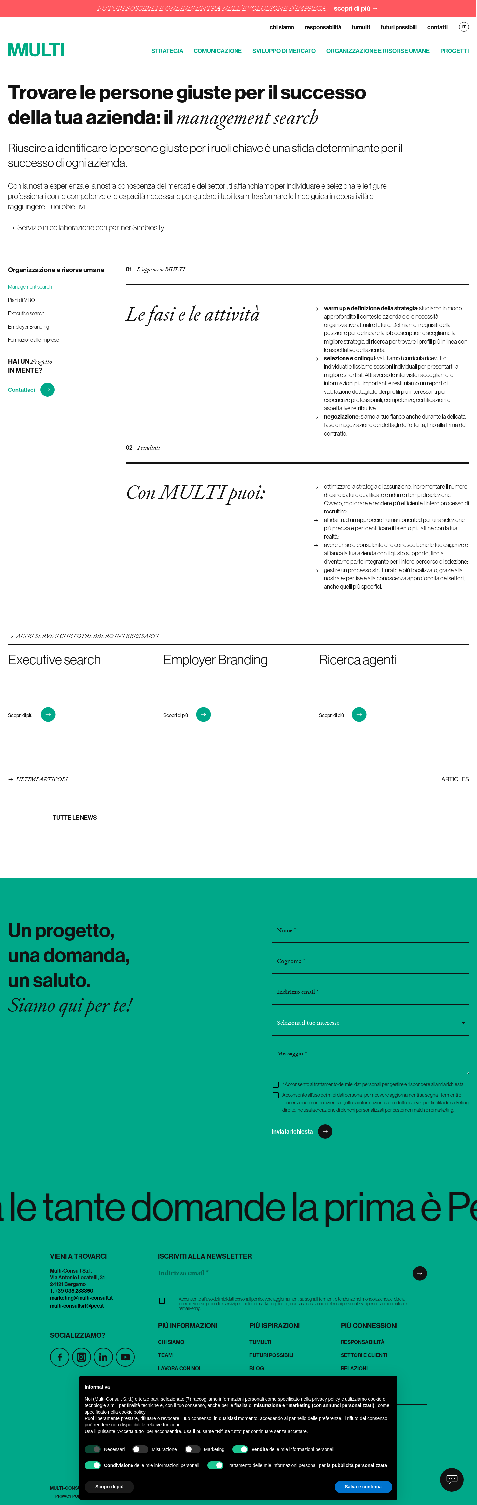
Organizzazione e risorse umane (378, 51)
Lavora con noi (179, 1368)
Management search (30, 286)
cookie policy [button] (132, 1412)
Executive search (26, 313)
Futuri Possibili (399, 27)
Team (165, 1355)
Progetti (454, 51)
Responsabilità (323, 27)
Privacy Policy (70, 1496)
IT (464, 27)
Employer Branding (28, 326)
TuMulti (361, 27)
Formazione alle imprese (33, 339)
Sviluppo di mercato (284, 51)
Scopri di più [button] (109, 1486)
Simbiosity (148, 227)
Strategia (167, 51)
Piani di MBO (21, 300)
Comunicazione (218, 51)
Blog (256, 1368)
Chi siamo (282, 27)
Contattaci (31, 390)
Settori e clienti (364, 1355)
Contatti (437, 27)
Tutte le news (75, 817)
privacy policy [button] (326, 1399)
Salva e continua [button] (363, 1486)
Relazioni (354, 1368)
